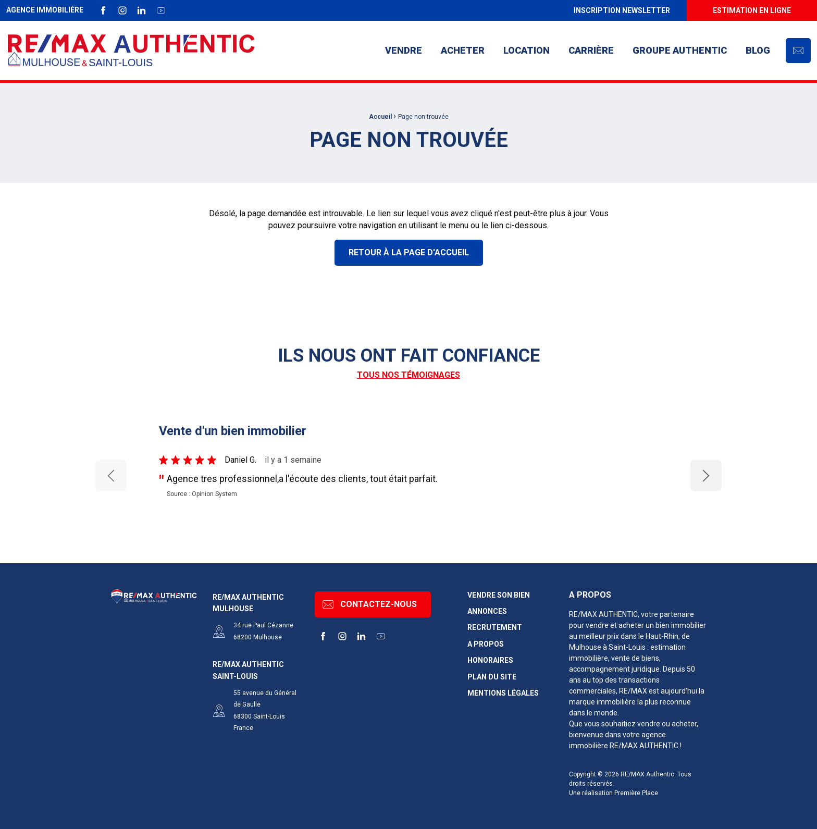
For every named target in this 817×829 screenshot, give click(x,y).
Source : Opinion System (202, 494)
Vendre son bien (498, 595)
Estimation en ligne (752, 10)
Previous (111, 475)
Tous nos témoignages (408, 375)
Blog (758, 50)
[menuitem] (621, 10)
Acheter (463, 50)
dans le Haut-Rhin (649, 636)
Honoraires (490, 660)
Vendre (403, 50)
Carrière (591, 50)
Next (706, 475)
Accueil (380, 116)
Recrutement (494, 628)
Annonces (487, 611)
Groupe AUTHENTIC (680, 50)
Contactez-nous (370, 604)
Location (526, 50)
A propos (485, 644)
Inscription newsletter (622, 10)
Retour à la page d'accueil (409, 252)
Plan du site (491, 677)
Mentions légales (503, 693)
